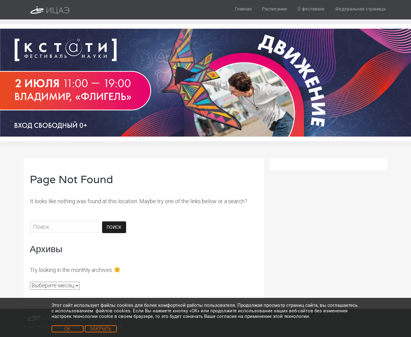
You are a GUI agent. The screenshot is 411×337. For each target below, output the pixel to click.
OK (67, 329)
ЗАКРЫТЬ (101, 329)
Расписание (274, 9)
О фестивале (311, 9)
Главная (243, 9)
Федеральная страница (360, 9)
